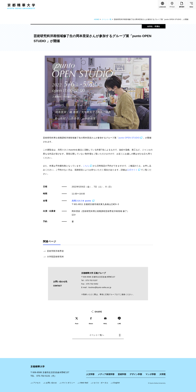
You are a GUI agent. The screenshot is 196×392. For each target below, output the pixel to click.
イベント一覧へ (105, 335)
